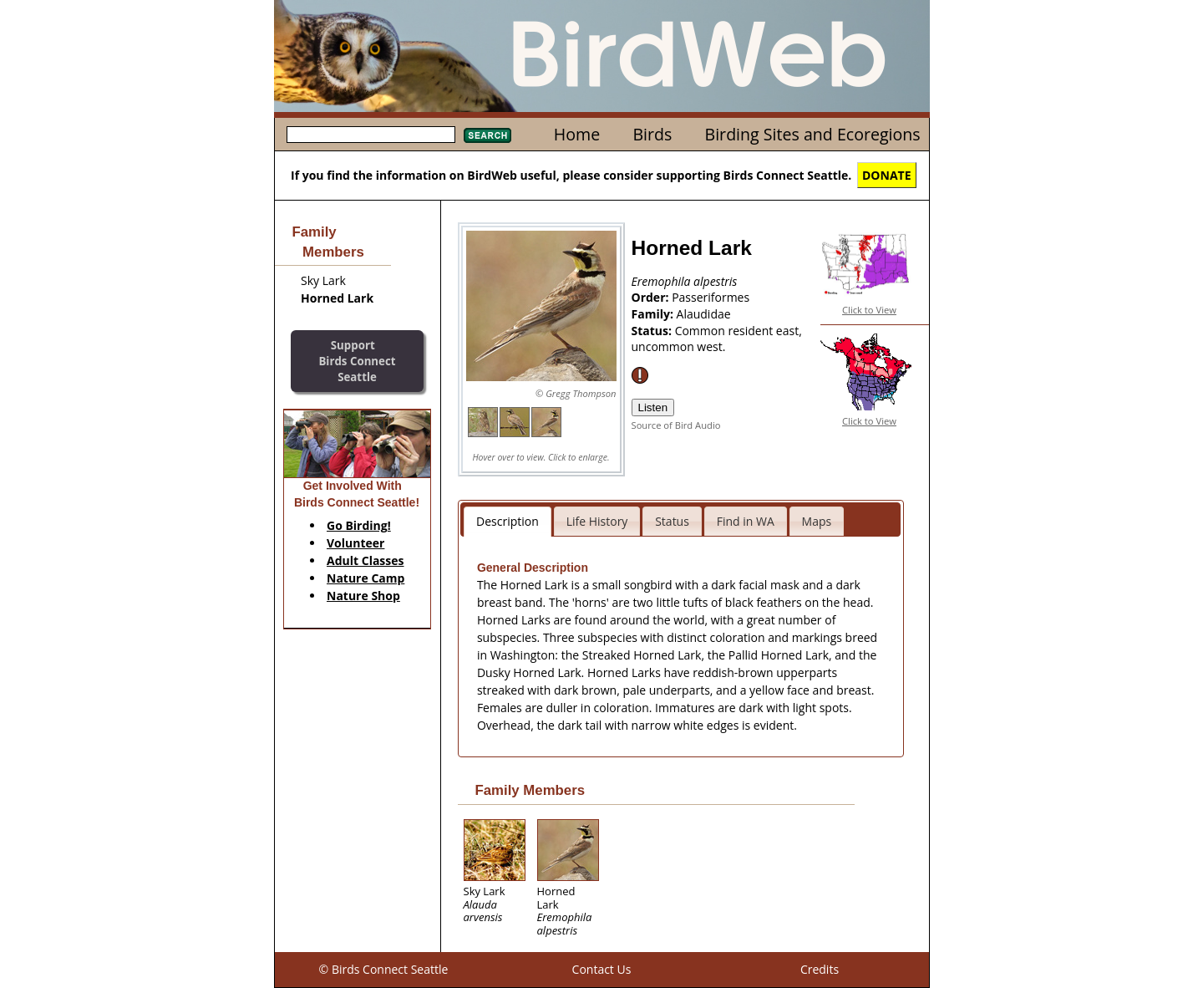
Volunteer (355, 543)
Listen (653, 407)
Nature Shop (363, 595)
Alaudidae (704, 314)
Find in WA (745, 521)
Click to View (869, 309)
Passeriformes (710, 297)
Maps (817, 521)
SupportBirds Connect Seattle (356, 361)
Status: (653, 331)
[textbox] (371, 134)
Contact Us (602, 969)
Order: (652, 297)
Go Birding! (359, 525)
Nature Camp (365, 578)
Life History (597, 521)
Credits (819, 969)
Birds (652, 134)
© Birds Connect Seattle (384, 969)
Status (672, 521)
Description (507, 521)
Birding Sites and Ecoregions (813, 134)
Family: (654, 314)
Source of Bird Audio (676, 425)
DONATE (886, 175)
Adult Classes (365, 560)
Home (577, 134)
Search (487, 135)
